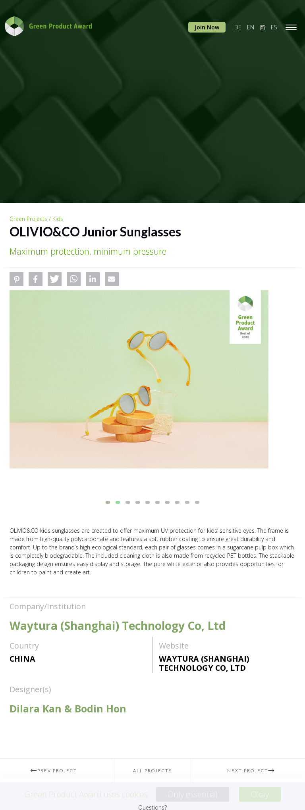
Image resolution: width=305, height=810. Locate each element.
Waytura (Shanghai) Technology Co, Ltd (204, 663)
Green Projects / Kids (36, 219)
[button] (16, 279)
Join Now (207, 27)
